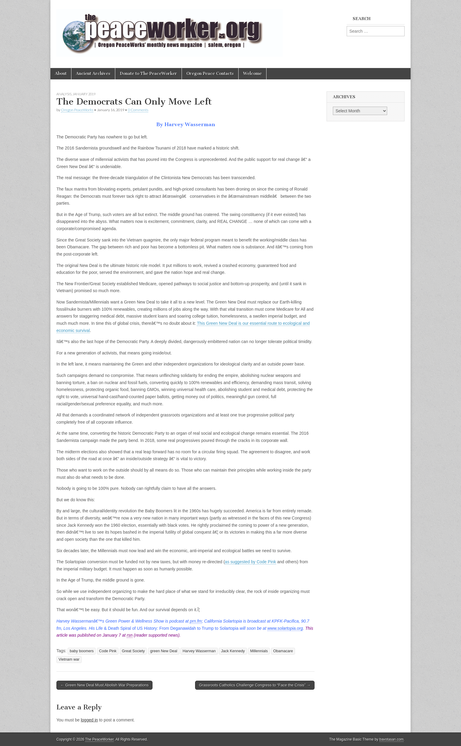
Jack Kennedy (233, 651)
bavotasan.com (391, 739)
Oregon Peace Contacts (210, 73)
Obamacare (283, 651)
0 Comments (138, 110)
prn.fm (196, 621)
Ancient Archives (93, 73)
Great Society (133, 651)
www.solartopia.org (285, 628)
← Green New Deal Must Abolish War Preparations (104, 685)
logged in (89, 720)
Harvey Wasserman (198, 651)
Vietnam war (69, 659)
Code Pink (107, 651)
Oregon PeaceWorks (77, 110)
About (61, 73)
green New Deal (163, 651)
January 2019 (84, 94)
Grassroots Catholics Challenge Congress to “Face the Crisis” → (255, 685)
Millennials (259, 651)
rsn (129, 635)
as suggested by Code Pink (250, 561)
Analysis (63, 94)
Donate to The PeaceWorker (148, 73)
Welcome (252, 73)
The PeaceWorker (99, 739)
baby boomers (82, 651)
